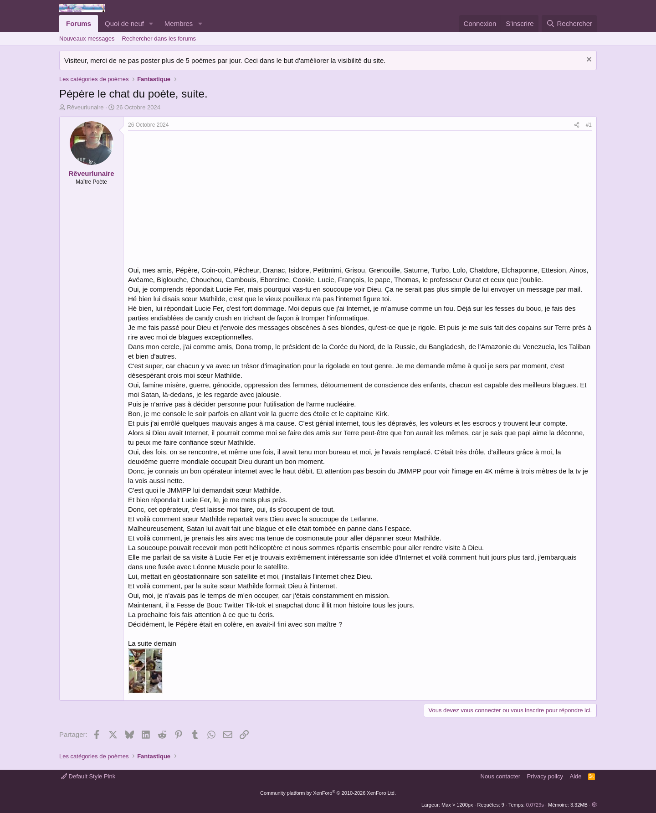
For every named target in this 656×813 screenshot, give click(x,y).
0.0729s (535, 805)
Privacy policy (545, 776)
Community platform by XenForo (328, 793)
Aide (576, 776)
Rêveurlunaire (85, 107)
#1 (589, 125)
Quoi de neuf (124, 23)
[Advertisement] (204, 199)
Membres (178, 23)
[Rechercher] (569, 23)
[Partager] (577, 125)
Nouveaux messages (86, 38)
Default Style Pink (88, 776)
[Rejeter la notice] (588, 60)
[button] (151, 23)
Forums (78, 23)
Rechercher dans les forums (159, 38)
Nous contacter (500, 776)
